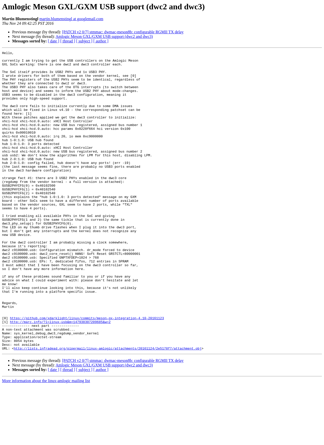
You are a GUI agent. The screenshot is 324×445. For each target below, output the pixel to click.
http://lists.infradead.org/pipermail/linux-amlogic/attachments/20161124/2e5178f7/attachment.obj (107, 408)
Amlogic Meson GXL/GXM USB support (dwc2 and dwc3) (104, 36)
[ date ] (53, 41)
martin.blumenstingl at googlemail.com (71, 19)
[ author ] (101, 41)
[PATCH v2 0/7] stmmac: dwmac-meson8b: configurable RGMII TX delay (123, 32)
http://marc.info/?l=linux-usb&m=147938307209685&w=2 (60, 376)
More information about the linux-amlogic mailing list (46, 440)
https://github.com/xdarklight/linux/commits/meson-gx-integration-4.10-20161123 (87, 371)
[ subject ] (84, 41)
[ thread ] (67, 41)
